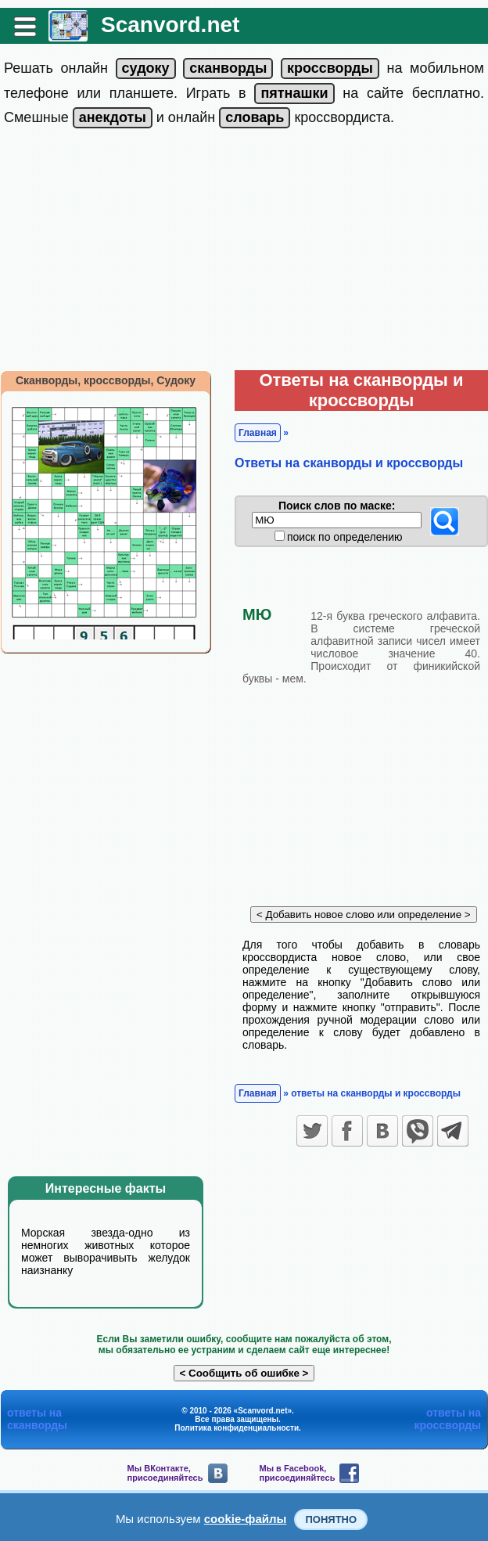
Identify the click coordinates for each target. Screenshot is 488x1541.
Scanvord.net (170, 25)
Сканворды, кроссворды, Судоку (106, 380)
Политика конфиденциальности (236, 1428)
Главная (258, 432)
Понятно (331, 1519)
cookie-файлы (245, 1518)
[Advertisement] (244, 252)
